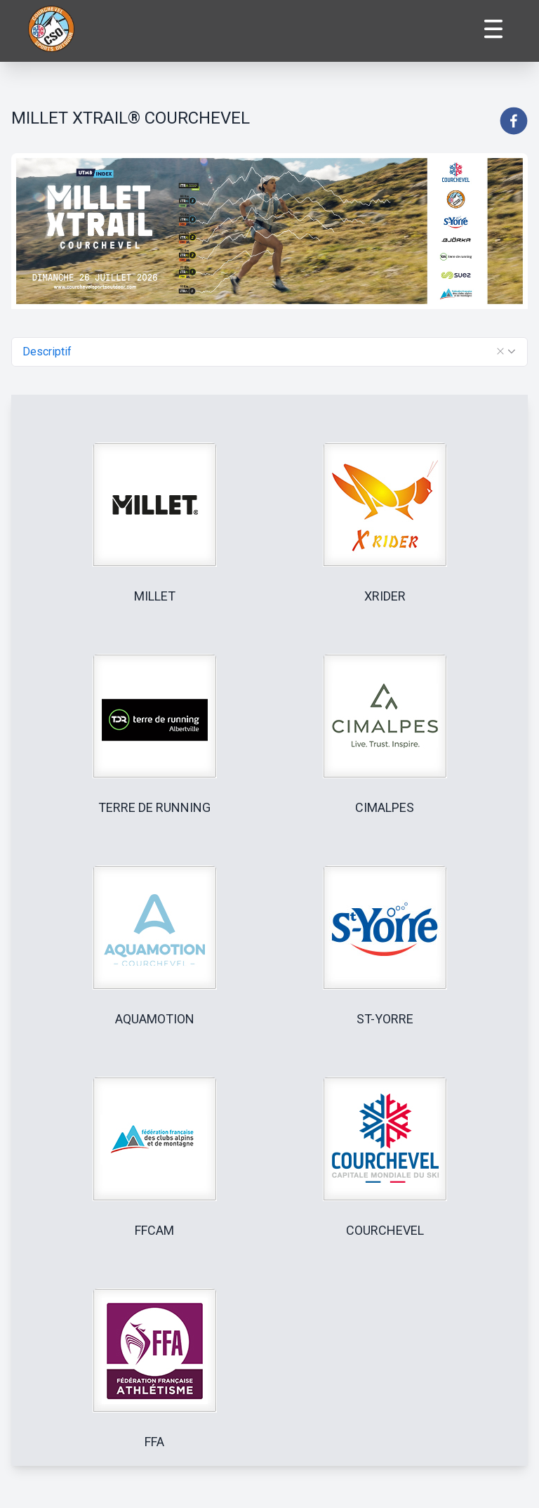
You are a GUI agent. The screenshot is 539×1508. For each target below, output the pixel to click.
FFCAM (154, 1230)
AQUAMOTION (154, 1018)
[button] (500, 351)
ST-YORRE (385, 1018)
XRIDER (385, 596)
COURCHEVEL (385, 1230)
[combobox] (269, 352)
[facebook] (514, 121)
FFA (154, 1441)
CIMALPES (384, 807)
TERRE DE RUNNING (154, 807)
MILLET (154, 596)
